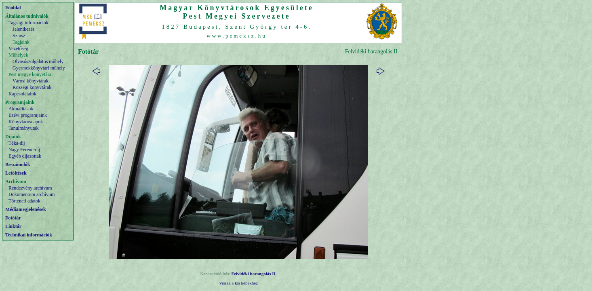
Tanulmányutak (23, 128)
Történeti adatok (24, 201)
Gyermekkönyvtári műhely (39, 68)
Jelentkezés (24, 29)
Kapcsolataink (22, 94)
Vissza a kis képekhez (238, 282)
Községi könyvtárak (32, 87)
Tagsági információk (28, 22)
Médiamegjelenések (25, 209)
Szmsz (19, 35)
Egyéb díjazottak (24, 156)
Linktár (13, 226)
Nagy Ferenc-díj (24, 149)
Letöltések (16, 173)
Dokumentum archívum (31, 194)
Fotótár (13, 218)
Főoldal (13, 8)
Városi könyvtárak (30, 81)
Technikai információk (28, 235)
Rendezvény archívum (30, 188)
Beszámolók (17, 164)
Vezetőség (18, 48)
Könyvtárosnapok (25, 121)
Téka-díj (16, 143)
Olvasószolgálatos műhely (38, 61)
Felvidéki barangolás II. (253, 273)
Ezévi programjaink (27, 115)
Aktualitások (20, 109)
